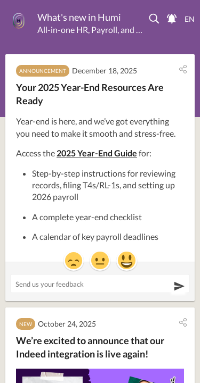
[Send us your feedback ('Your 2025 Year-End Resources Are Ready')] (100, 283)
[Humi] (18, 20)
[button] (154, 19)
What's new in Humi (79, 17)
